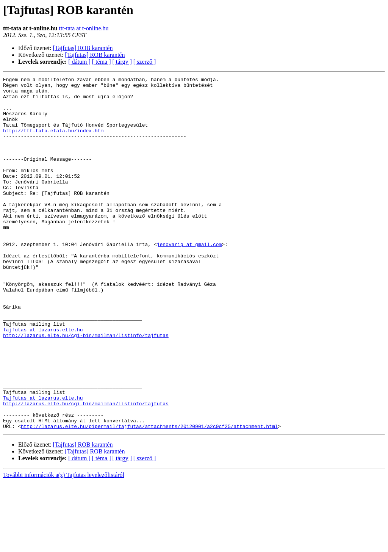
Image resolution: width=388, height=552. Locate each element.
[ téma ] (101, 61)
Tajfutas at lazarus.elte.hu (43, 380)
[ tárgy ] (122, 61)
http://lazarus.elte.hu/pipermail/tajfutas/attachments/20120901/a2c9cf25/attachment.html (149, 496)
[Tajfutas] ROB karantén (83, 48)
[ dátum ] (79, 61)
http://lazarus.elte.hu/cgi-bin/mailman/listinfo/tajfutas (86, 387)
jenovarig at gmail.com (189, 278)
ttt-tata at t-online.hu (84, 28)
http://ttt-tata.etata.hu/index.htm (53, 141)
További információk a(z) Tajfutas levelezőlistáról (63, 545)
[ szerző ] (144, 61)
